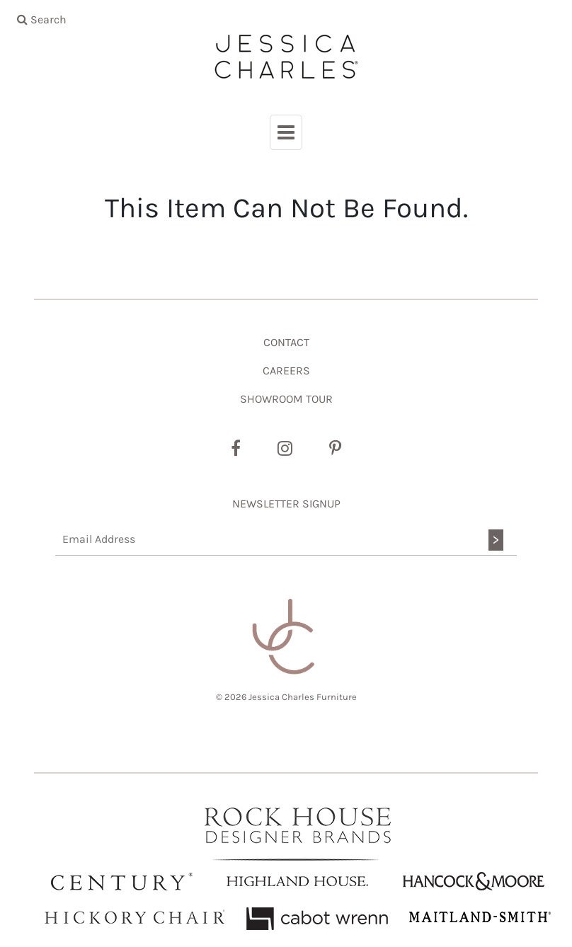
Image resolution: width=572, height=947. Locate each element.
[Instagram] (285, 449)
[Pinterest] (335, 449)
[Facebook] (236, 449)
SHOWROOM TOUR (286, 399)
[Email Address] (286, 540)
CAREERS (286, 370)
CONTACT (286, 342)
